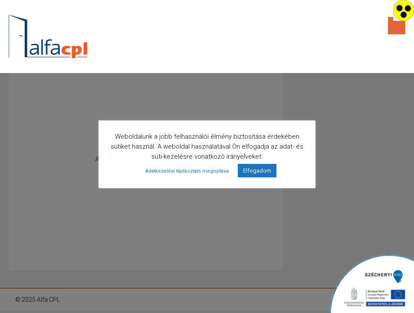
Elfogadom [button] (257, 170)
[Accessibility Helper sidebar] (403, 10)
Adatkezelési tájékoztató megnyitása (187, 171)
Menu (396, 25)
